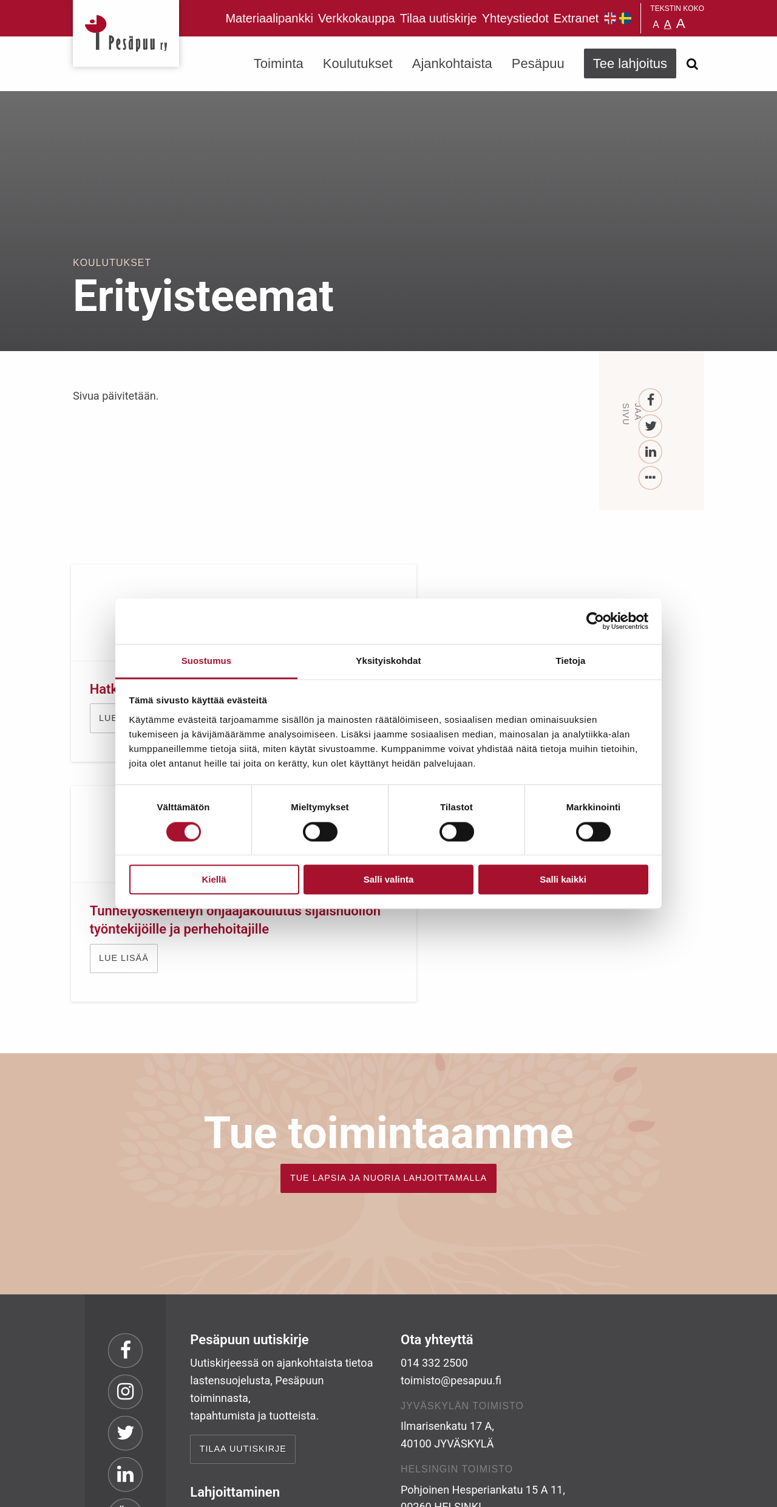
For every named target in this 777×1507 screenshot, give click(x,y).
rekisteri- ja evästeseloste (236, 1488)
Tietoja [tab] (571, 660)
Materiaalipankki (269, 18)
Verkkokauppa (356, 18)
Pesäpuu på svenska (625, 18)
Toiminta (279, 63)
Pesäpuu (126, 33)
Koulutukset (358, 63)
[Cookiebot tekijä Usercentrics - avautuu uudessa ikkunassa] (595, 621)
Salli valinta (389, 880)
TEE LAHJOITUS (237, 1399)
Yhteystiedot (515, 18)
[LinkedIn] (651, 452)
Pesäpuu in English (610, 18)
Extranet (576, 18)
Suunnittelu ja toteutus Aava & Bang (615, 1488)
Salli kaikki (563, 880)
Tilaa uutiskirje (438, 18)
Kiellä (214, 880)
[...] (651, 478)
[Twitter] (651, 427)
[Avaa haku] (692, 64)
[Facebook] (651, 401)
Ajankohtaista (452, 63)
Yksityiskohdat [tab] (388, 660)
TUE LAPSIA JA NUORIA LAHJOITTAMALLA (388, 994)
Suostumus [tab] (207, 660)
